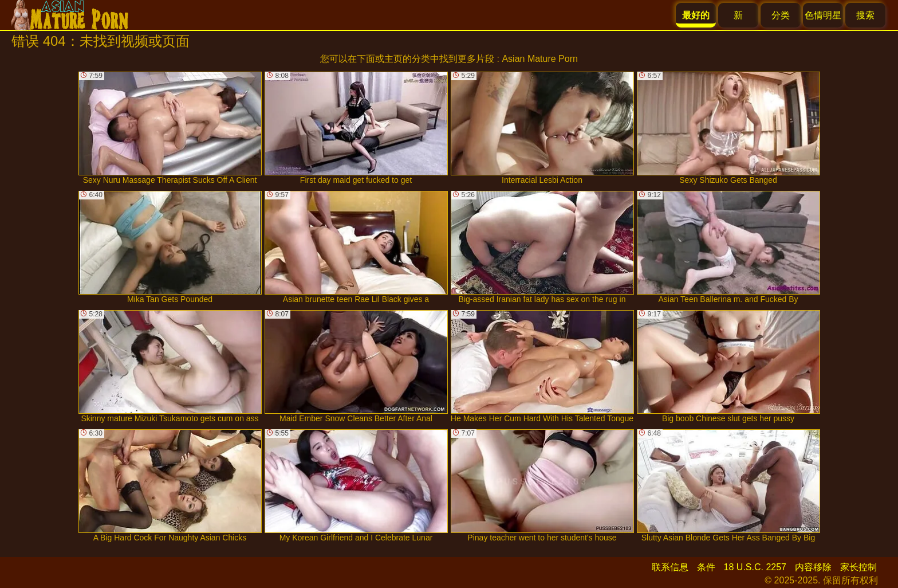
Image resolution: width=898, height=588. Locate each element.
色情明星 (823, 15)
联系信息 (670, 567)
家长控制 (858, 567)
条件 (706, 567)
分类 (780, 15)
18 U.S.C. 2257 (755, 567)
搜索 (865, 15)
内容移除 (813, 567)
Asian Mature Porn (540, 59)
